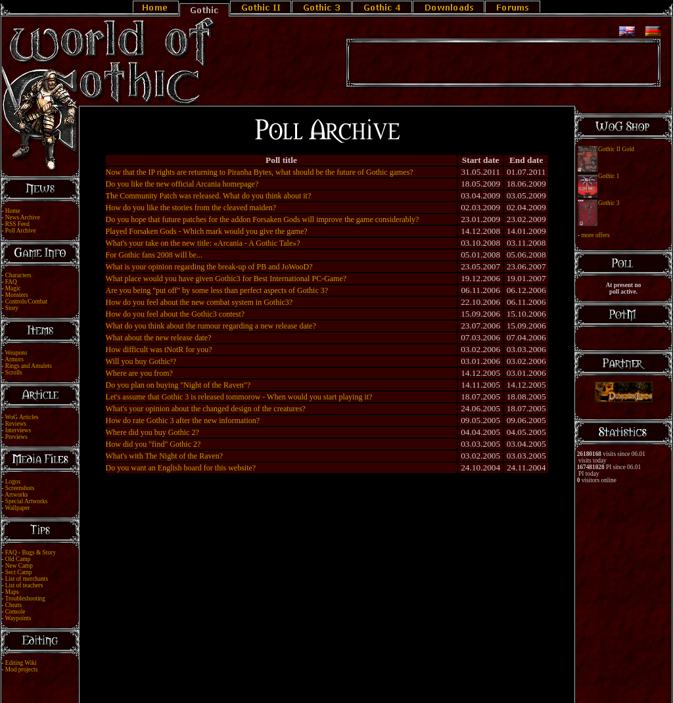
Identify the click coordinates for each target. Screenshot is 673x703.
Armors (14, 359)
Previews (16, 437)
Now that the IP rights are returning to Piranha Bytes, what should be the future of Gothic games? (259, 172)
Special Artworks (26, 501)
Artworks (16, 494)
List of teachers (24, 585)
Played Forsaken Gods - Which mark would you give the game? (207, 231)
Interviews (18, 430)
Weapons (16, 353)
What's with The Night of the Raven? (164, 456)
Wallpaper (17, 508)
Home (12, 211)
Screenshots (20, 488)
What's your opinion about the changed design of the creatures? (206, 408)
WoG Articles (22, 417)
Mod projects (21, 669)
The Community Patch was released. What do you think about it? (209, 195)
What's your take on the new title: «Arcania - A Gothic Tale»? (203, 243)
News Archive (22, 217)
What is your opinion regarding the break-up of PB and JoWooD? (209, 266)
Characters (18, 275)
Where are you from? (139, 373)
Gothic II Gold (616, 149)
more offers (595, 235)
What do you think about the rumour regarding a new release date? (211, 325)
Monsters (16, 295)
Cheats (13, 605)
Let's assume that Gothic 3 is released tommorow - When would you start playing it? (239, 396)
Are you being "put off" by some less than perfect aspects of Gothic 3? (217, 290)
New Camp (19, 565)
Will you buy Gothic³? (141, 361)
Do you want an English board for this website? (181, 467)
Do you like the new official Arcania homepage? (182, 184)
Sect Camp (18, 572)
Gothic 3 (608, 203)
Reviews (15, 423)
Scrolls (13, 372)
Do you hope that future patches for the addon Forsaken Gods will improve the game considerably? (262, 219)
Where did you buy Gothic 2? (152, 432)
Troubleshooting (25, 598)
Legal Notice (315, 678)
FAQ (11, 282)
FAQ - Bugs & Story (30, 552)
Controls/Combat (26, 301)
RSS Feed (17, 224)
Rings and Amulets (28, 366)
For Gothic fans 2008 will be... (154, 255)
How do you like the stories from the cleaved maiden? (191, 207)
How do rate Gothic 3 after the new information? (183, 420)
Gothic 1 (608, 176)
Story (11, 308)
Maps (12, 592)
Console (15, 611)
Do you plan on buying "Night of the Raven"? (178, 385)
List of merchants (26, 579)
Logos (12, 481)
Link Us (345, 678)
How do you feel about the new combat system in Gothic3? (199, 302)
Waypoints (18, 618)
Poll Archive (20, 230)
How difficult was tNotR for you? (159, 349)
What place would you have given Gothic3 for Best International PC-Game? (226, 278)
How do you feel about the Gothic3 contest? (175, 314)
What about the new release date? (159, 337)
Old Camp (18, 559)
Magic (13, 288)
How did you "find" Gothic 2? (153, 444)
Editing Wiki (21, 663)
